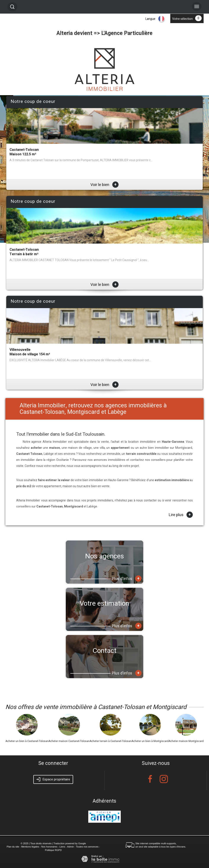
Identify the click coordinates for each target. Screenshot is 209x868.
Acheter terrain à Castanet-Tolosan (111, 741)
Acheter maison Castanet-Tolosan (69, 741)
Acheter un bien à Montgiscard (150, 741)
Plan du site (13, 846)
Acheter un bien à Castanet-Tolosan (26, 741)
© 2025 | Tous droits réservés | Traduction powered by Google (53, 843)
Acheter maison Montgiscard (186, 741)
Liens (62, 846)
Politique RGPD (53, 850)
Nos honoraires (49, 846)
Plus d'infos (126, 578)
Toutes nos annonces (87, 846)
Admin (70, 846)
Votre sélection (182, 19)
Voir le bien (104, 185)
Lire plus (181, 515)
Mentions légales (30, 846)
